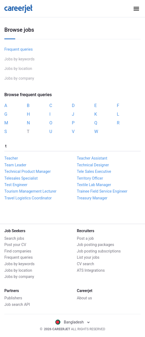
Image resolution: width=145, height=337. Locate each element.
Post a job (85, 238)
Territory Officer (90, 178)
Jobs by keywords (19, 59)
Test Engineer (15, 185)
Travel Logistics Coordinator (28, 198)
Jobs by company (19, 78)
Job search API (17, 304)
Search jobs (14, 238)
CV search (85, 264)
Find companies (17, 251)
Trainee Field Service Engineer (102, 191)
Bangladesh (72, 322)
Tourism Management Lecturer (30, 191)
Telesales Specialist (21, 178)
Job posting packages (95, 244)
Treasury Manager (92, 198)
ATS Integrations (91, 270)
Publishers (13, 298)
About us (84, 298)
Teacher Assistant (92, 158)
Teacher (11, 158)
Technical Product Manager (27, 171)
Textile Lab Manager (94, 185)
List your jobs (88, 257)
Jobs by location (18, 68)
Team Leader (15, 165)
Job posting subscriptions (99, 251)
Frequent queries (18, 49)
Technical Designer (93, 165)
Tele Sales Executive (94, 171)
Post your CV (15, 244)
